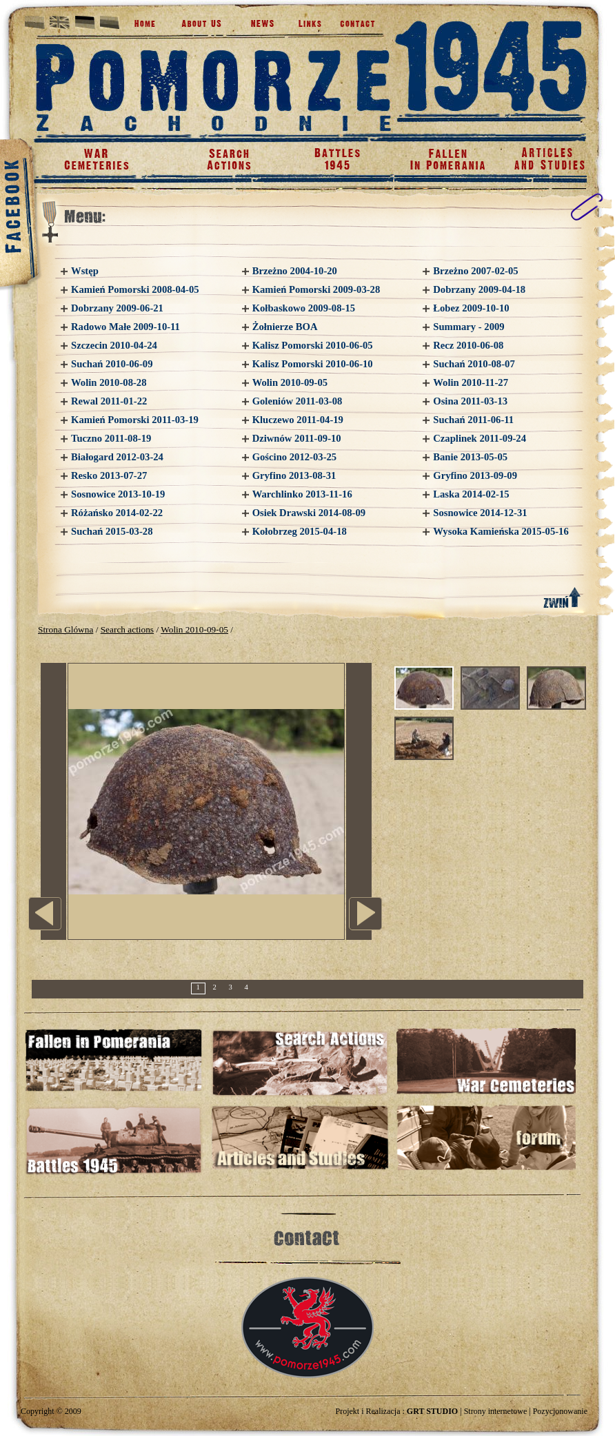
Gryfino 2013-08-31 (294, 475)
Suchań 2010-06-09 (112, 363)
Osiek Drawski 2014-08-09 (308, 512)
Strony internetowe (495, 1411)
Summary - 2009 (468, 326)
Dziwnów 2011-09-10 (296, 438)
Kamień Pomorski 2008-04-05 (135, 289)
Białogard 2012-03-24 (117, 456)
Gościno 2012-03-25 (294, 456)
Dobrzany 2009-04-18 (479, 289)
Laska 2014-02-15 (471, 494)
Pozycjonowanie (560, 1411)
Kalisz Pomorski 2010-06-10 (312, 363)
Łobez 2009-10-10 (471, 308)
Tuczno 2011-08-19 (111, 438)
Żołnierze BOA (285, 326)
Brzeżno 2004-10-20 (294, 270)
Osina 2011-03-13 (470, 401)
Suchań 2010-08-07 (474, 363)
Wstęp (85, 270)
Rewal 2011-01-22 (109, 401)
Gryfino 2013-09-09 (475, 475)
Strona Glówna (65, 629)
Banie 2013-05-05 (470, 456)
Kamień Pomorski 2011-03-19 (135, 419)
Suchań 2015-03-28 (112, 531)
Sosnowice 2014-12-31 (480, 512)
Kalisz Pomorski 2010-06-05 (312, 345)
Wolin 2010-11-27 (470, 382)
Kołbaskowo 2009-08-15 (303, 308)
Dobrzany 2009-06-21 (117, 308)
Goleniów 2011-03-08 (297, 401)
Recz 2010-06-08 (468, 345)
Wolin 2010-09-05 (290, 382)
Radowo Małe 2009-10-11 (125, 326)
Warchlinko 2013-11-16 (302, 494)
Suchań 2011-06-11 (473, 419)
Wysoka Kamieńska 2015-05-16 (501, 531)
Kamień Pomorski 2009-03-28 (316, 289)
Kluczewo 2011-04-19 (297, 419)
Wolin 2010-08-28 (109, 382)
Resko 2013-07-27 (109, 475)
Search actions (127, 629)
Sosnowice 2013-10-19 (118, 494)
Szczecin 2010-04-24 (114, 345)
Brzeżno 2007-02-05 (475, 270)
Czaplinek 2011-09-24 (479, 438)
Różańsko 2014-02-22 (117, 512)
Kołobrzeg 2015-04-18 (299, 531)
